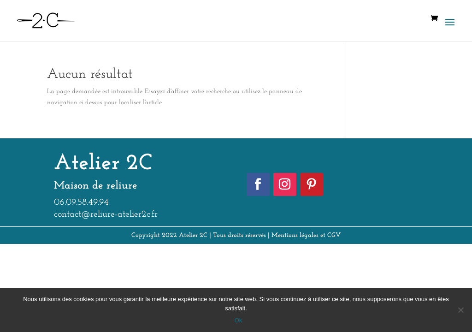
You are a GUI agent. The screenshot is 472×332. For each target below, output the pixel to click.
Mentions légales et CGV (306, 235)
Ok (238, 320)
